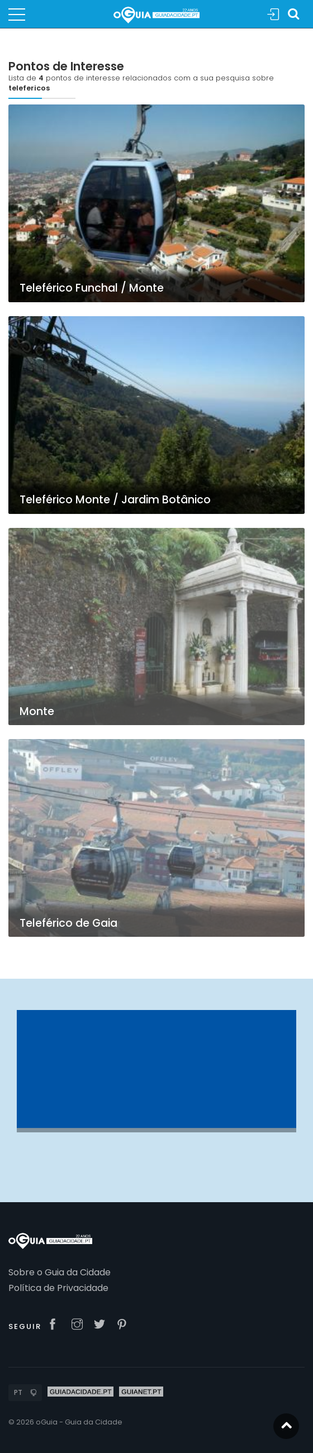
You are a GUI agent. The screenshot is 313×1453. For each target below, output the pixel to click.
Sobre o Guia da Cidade (59, 1272)
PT (18, 1392)
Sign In (273, 14)
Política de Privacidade (58, 1288)
